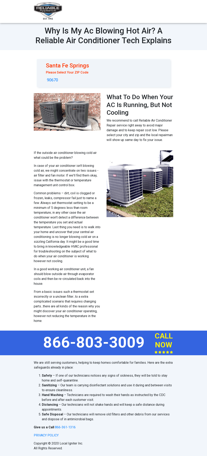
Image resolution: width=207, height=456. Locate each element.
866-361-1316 (65, 427)
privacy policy (46, 435)
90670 (52, 80)
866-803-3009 (94, 342)
